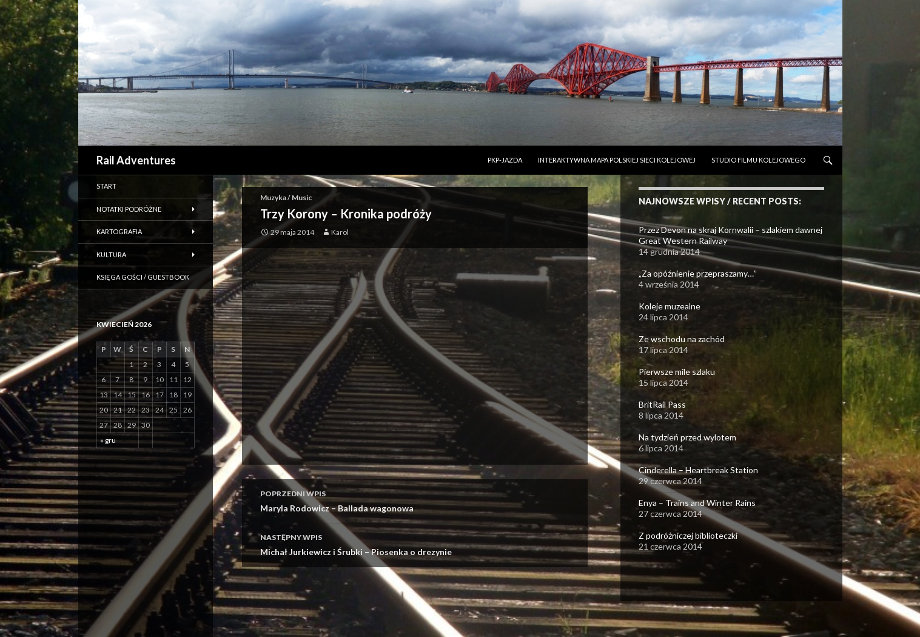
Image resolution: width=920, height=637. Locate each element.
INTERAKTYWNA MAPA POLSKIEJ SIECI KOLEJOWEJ (617, 160)
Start (106, 186)
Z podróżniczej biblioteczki (688, 535)
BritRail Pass (662, 404)
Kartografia (119, 231)
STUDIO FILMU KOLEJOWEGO (758, 160)
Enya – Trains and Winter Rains (697, 502)
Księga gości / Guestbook (142, 277)
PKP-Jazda (505, 160)
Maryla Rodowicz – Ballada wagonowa (414, 500)
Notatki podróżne (128, 209)
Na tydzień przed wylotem (687, 437)
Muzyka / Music (286, 197)
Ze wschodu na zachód (682, 339)
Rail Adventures (136, 160)
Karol (340, 232)
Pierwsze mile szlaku (677, 371)
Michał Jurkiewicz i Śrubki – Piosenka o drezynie (414, 543)
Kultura (111, 254)
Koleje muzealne (669, 306)
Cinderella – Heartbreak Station (698, 470)
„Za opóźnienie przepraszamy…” (698, 273)
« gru (108, 440)
